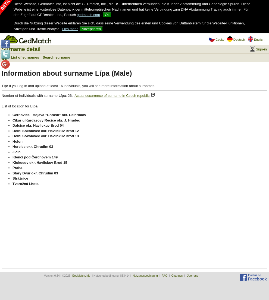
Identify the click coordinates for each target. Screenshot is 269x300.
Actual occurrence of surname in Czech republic (114, 95)
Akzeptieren (91, 29)
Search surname (56, 57)
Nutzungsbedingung (145, 275)
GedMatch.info (81, 275)
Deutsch (236, 39)
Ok (107, 15)
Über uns (192, 275)
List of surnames (25, 57)
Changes (177, 275)
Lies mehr (70, 29)
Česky (216, 39)
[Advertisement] (134, 228)
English (256, 39)
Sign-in (258, 49)
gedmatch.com (88, 15)
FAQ (164, 275)
